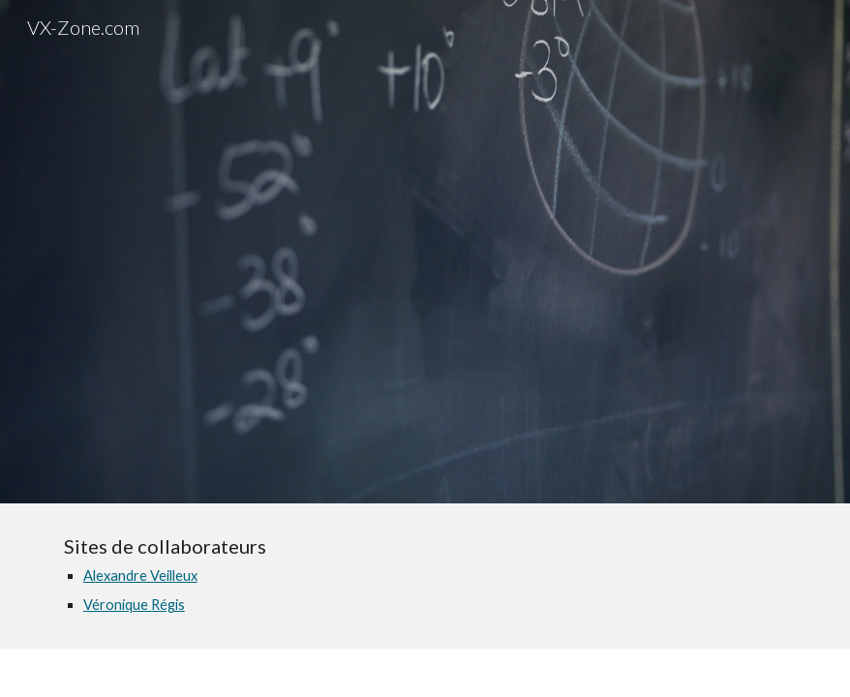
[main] (425, 576)
